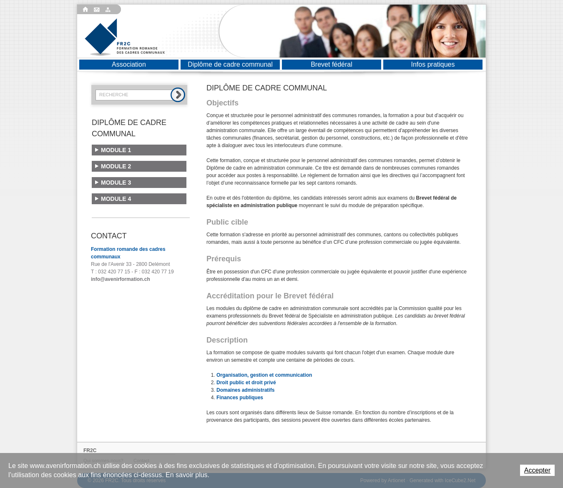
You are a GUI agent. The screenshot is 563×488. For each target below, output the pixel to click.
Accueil (85, 9)
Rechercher (178, 95)
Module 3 (116, 182)
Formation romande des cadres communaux (124, 37)
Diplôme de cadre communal (230, 64)
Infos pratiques (433, 64)
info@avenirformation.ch (120, 279)
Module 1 (116, 150)
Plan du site (109, 9)
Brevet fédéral (331, 64)
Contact (97, 9)
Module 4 (116, 198)
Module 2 (116, 166)
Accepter (537, 470)
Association (129, 64)
